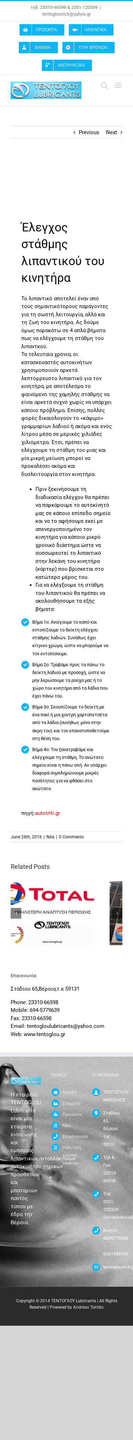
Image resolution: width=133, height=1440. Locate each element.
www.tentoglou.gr (44, 1034)
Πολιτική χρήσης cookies (71, 1155)
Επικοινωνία (72, 1136)
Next (111, 132)
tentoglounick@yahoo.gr (66, 14)
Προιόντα (72, 1114)
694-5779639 (45, 1010)
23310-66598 (43, 1002)
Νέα (50, 836)
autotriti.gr (47, 813)
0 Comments (71, 836)
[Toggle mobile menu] (118, 85)
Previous (89, 132)
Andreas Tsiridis (88, 1307)
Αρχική (69, 1092)
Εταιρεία (71, 1103)
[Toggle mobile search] (104, 85)
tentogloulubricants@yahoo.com (65, 1026)
